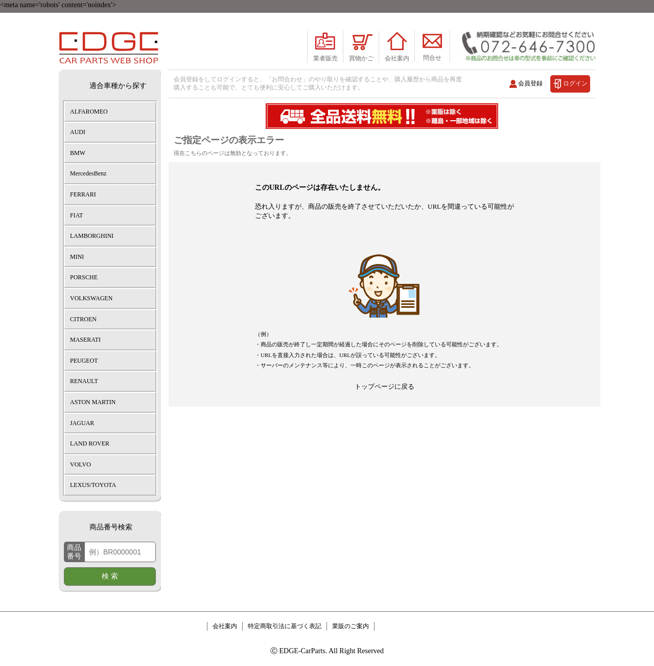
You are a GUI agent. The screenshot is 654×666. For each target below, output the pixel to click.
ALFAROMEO (89, 111)
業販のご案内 (350, 626)
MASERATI (85, 339)
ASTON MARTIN (92, 402)
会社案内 (225, 626)
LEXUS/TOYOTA (93, 485)
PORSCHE (84, 277)
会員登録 (530, 82)
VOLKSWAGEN (91, 298)
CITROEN (83, 319)
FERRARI (83, 194)
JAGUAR (82, 423)
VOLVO (80, 464)
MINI (77, 256)
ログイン (575, 82)
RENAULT (84, 381)
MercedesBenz (88, 173)
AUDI (77, 132)
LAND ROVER (89, 443)
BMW (77, 153)
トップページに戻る (384, 386)
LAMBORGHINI (91, 235)
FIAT (76, 215)
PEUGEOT (84, 360)
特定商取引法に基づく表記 (284, 626)
